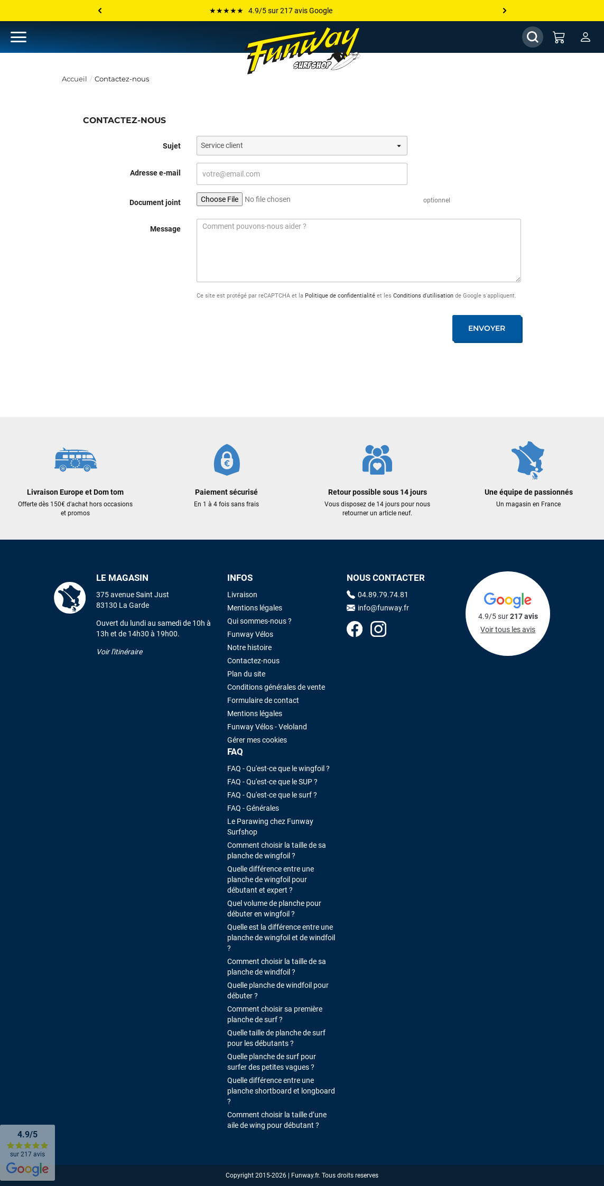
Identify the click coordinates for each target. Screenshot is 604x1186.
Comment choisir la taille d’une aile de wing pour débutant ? (277, 1119)
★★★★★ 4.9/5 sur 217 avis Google (270, 10)
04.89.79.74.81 (377, 594)
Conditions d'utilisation (423, 295)
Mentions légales (254, 608)
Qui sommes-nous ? (259, 621)
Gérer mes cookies (257, 740)
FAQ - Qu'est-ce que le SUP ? (272, 781)
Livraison (242, 594)
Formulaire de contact (263, 700)
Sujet (172, 146)
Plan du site (246, 674)
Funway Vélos (250, 634)
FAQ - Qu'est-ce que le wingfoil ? (278, 768)
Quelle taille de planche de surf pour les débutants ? (276, 1038)
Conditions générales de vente (276, 687)
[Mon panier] (559, 37)
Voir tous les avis (507, 629)
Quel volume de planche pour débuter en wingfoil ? (274, 908)
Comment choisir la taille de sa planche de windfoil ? (276, 966)
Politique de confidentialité (340, 295)
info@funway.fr (378, 608)
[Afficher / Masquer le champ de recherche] (532, 37)
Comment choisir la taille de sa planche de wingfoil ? (276, 850)
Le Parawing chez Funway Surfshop (270, 826)
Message (165, 229)
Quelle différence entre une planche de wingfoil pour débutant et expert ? (270, 879)
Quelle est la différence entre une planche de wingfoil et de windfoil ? (281, 937)
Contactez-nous (253, 660)
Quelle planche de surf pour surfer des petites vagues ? (271, 1061)
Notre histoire (249, 647)
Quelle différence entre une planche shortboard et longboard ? (281, 1091)
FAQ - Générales (253, 808)
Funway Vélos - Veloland (267, 726)
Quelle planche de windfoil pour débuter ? (278, 990)
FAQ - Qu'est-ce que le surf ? (272, 795)
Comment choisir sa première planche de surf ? (274, 1014)
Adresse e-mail (155, 173)
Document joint (155, 202)
